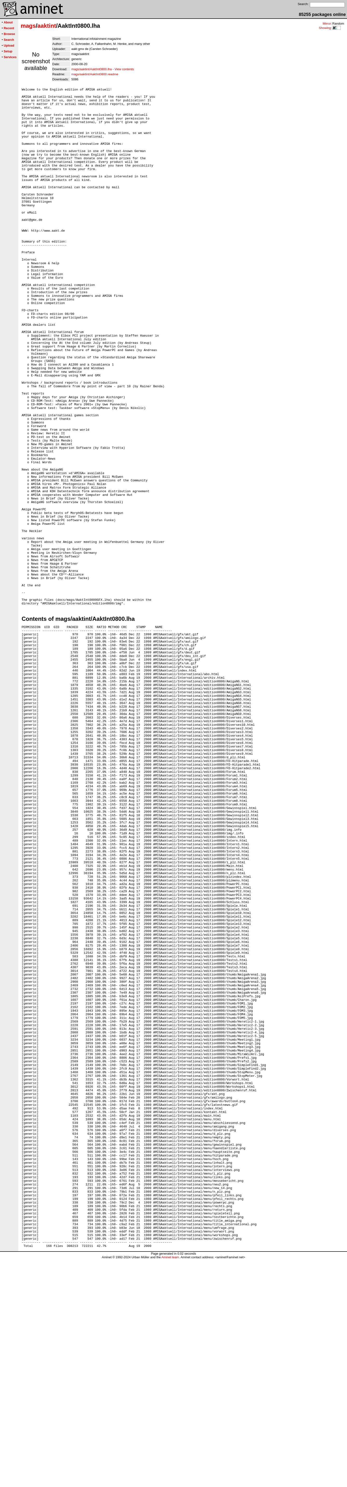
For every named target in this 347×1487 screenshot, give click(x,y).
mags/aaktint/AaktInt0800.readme (94, 74)
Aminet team (170, 1485)
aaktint (46, 25)
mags (28, 25)
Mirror (327, 23)
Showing (325, 28)
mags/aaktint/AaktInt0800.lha (91, 69)
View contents (124, 69)
